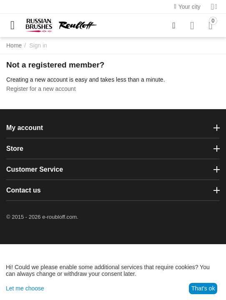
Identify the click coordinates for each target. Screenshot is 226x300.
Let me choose (25, 288)
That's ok (203, 288)
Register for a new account (41, 88)
